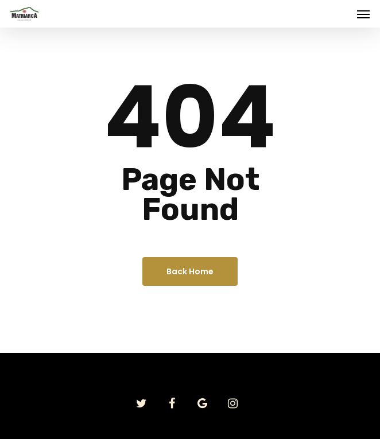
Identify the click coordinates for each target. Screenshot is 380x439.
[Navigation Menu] (363, 14)
